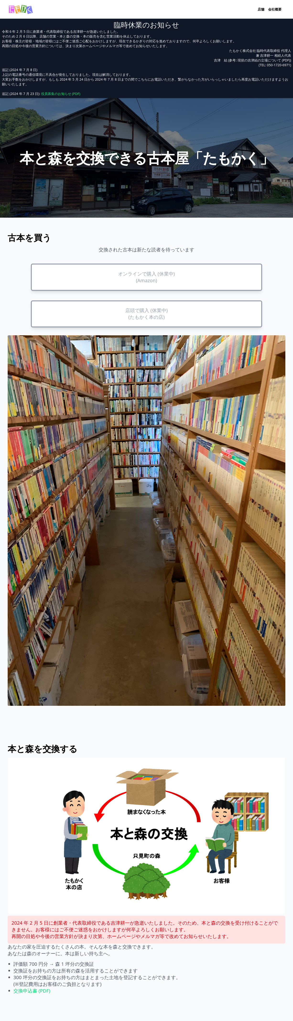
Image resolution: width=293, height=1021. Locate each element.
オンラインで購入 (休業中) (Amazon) (146, 277)
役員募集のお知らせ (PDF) (60, 93)
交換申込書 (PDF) (31, 991)
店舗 (261, 9)
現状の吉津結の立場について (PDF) (264, 60)
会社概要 (275, 9)
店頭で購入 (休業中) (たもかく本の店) (146, 313)
